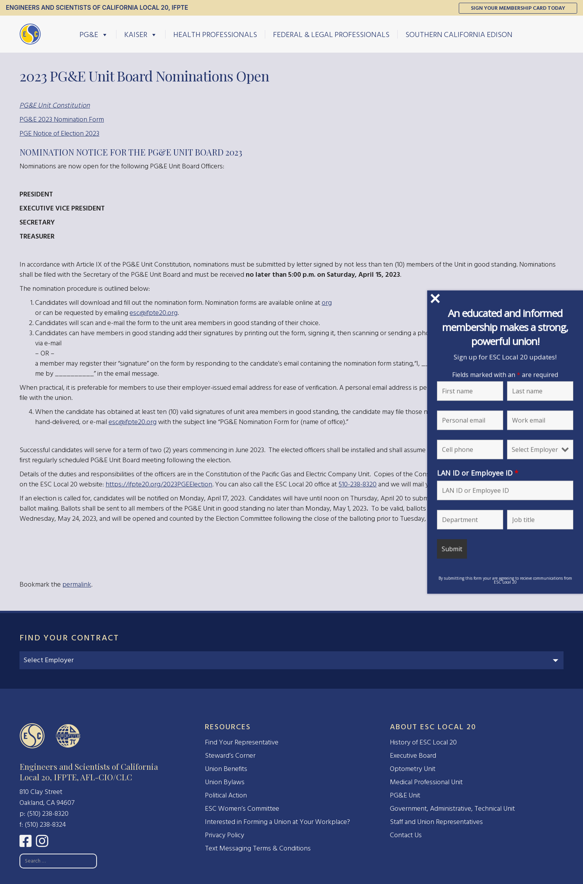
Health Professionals (215, 34)
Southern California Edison (459, 34)
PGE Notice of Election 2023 (59, 133)
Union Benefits (226, 768)
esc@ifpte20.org (154, 312)
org (327, 302)
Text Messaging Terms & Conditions (258, 848)
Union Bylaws (225, 782)
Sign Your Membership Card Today (518, 8)
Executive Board (413, 755)
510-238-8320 (357, 484)
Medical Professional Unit (426, 782)
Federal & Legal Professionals (331, 34)
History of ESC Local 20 (423, 742)
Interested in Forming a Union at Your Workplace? (277, 821)
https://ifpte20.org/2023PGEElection (159, 484)
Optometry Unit (412, 768)
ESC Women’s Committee (242, 808)
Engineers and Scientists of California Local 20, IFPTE (97, 7)
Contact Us (406, 835)
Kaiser (140, 34)
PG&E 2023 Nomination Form (61, 119)
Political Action (226, 795)
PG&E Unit (405, 795)
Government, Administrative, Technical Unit (452, 808)
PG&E (93, 34)
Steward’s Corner (230, 755)
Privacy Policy (224, 835)
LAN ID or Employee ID (478, 473)
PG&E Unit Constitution (54, 105)
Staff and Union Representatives (436, 821)
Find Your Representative (241, 742)
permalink (76, 584)
